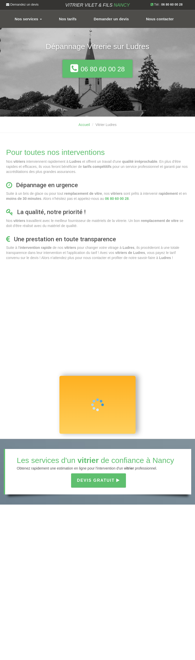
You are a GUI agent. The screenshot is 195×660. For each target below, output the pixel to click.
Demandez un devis (22, 4)
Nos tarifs (67, 19)
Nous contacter (160, 19)
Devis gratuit (98, 480)
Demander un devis (111, 19)
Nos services (28, 19)
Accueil (84, 125)
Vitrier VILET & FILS (97, 5)
